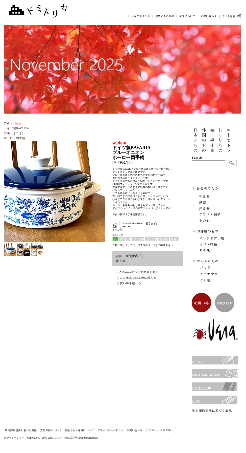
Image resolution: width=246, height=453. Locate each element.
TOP (6, 123)
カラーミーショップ (15, 437)
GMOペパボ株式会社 (65, 437)
